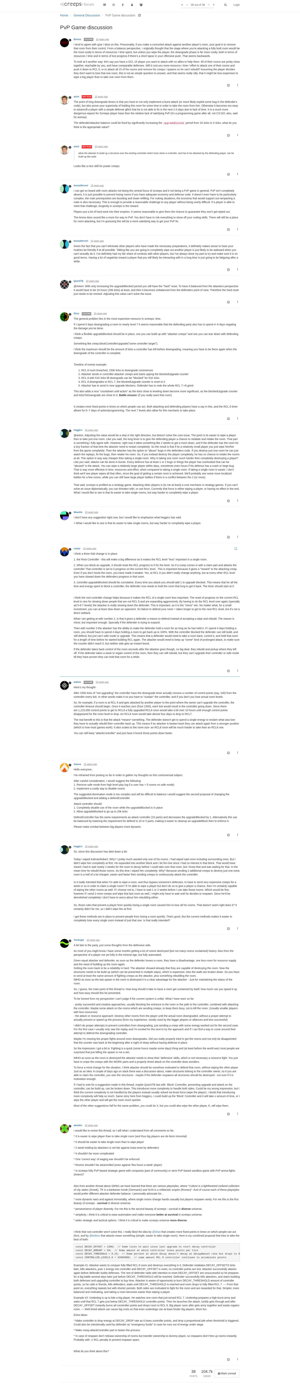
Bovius (77, 39)
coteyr (77, 548)
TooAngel (79, 940)
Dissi (76, 313)
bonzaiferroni (81, 185)
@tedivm (95, 1235)
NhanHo (78, 512)
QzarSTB (78, 281)
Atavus (77, 764)
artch (76, 96)
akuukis (78, 1125)
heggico (78, 430)
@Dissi (156, 1231)
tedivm (77, 682)
